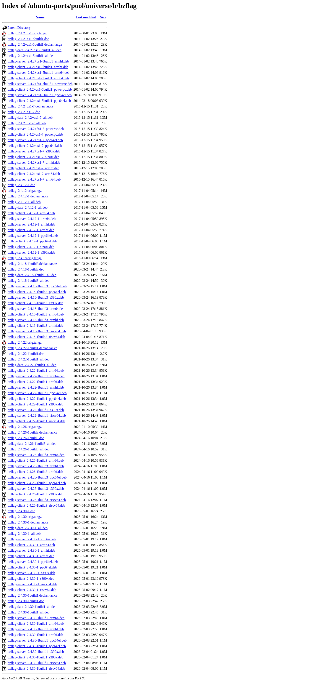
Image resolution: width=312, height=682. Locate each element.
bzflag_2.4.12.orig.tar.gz (25, 190)
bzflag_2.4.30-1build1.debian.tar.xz (32, 595)
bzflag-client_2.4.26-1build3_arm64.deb (36, 460)
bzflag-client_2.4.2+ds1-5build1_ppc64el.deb (39, 100)
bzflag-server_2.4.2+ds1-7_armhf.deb (34, 162)
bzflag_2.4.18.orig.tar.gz (25, 258)
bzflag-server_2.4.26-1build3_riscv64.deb (37, 500)
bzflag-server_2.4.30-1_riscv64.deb (32, 584)
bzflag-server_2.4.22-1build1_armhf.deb (36, 387)
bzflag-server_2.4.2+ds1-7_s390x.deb (34, 151)
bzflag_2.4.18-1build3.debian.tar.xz (32, 264)
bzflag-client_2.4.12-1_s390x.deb (31, 247)
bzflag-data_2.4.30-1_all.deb (27, 528)
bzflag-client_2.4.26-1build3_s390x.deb (35, 494)
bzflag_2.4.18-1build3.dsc (26, 269)
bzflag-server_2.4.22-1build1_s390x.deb (36, 410)
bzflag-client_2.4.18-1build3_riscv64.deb (36, 337)
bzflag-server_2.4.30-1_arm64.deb (32, 539)
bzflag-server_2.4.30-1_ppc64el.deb (33, 562)
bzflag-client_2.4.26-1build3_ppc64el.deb (37, 483)
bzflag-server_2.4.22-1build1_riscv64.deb (37, 415)
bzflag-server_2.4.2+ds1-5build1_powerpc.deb (40, 84)
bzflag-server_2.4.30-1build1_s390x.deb (36, 651)
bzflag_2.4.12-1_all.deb (24, 202)
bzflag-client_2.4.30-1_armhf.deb (31, 556)
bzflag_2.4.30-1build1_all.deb (28, 612)
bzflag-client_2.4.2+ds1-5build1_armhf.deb (38, 67)
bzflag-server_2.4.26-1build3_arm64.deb (36, 455)
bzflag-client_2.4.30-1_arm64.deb (31, 545)
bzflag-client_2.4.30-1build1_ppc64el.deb (37, 646)
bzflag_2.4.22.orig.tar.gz (25, 342)
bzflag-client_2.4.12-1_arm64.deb (31, 213)
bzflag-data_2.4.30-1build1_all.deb (32, 606)
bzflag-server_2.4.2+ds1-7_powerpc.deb (36, 129)
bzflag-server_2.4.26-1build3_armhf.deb (36, 466)
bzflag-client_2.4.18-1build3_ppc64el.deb (37, 292)
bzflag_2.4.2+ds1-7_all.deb (27, 123)
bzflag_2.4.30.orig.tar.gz (25, 517)
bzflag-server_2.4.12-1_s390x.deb (31, 252)
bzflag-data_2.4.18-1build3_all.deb (32, 275)
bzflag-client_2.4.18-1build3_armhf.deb (35, 325)
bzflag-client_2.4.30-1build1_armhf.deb (35, 635)
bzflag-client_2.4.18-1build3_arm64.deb (36, 314)
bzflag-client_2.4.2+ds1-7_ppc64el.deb (35, 145)
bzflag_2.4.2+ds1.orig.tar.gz (27, 33)
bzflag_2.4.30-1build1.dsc (26, 601)
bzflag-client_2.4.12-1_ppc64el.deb (32, 241)
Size (103, 17)
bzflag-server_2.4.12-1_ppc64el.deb (33, 235)
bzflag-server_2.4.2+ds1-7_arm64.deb (34, 179)
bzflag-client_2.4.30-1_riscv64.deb (32, 590)
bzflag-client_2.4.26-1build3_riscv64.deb (36, 505)
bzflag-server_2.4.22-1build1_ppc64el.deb (37, 393)
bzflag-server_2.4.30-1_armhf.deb (31, 550)
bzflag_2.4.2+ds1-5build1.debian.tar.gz (35, 44)
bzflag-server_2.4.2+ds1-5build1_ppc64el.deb (40, 95)
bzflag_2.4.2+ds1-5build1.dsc (28, 39)
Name (40, 17)
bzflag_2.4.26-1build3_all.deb (28, 449)
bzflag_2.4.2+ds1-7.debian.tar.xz (30, 106)
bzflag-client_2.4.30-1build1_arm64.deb (36, 623)
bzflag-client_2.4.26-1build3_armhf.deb (35, 472)
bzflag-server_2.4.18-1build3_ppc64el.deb (37, 286)
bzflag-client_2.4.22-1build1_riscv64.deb (36, 421)
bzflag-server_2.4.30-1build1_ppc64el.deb (37, 640)
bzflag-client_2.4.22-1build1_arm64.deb (36, 370)
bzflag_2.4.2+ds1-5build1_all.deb (31, 56)
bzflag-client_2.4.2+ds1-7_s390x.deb (33, 157)
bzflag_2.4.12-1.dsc (21, 185)
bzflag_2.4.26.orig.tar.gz (25, 427)
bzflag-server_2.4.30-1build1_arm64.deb (36, 618)
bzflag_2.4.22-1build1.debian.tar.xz (32, 348)
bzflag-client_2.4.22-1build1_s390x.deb (35, 404)
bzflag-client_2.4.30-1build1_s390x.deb (35, 657)
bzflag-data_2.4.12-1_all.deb (27, 207)
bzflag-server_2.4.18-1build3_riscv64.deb (37, 331)
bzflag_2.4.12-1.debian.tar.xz (28, 196)
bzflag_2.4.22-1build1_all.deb (28, 359)
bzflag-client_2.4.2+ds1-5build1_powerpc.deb (40, 89)
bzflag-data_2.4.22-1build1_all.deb (32, 365)
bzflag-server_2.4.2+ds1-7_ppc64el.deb (35, 140)
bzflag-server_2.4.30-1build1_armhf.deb (36, 629)
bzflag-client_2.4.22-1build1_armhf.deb (35, 382)
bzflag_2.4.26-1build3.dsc (26, 438)
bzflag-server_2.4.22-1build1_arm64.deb (36, 376)
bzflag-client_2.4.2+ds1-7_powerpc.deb (35, 134)
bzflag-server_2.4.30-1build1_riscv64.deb (37, 663)
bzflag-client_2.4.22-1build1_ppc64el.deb (37, 398)
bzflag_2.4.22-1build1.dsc (26, 353)
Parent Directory (19, 27)
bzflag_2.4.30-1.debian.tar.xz (28, 522)
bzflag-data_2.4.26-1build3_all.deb (32, 443)
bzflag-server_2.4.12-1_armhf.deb (31, 224)
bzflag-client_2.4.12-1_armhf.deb (31, 230)
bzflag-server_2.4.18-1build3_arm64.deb (36, 309)
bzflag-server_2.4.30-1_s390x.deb (31, 573)
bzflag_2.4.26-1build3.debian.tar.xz (32, 432)
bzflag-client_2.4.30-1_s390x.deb (31, 578)
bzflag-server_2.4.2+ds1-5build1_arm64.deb (39, 72)
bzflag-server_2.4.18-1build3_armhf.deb (36, 320)
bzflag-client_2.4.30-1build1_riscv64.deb (36, 668)
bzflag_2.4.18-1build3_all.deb (28, 280)
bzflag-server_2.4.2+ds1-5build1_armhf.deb (38, 61)
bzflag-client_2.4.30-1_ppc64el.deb (32, 567)
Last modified (86, 17)
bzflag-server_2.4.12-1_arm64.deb (32, 219)
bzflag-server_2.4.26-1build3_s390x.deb (36, 488)
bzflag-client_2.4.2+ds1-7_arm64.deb (34, 174)
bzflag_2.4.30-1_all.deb (24, 533)
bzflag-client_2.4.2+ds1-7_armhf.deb (33, 168)
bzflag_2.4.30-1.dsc (21, 511)
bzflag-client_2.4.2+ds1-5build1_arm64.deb (38, 78)
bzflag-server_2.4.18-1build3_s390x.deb (36, 297)
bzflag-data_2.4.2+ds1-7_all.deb (30, 117)
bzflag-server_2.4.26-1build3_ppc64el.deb (37, 477)
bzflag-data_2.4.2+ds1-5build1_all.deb (35, 50)
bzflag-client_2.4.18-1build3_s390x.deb (35, 303)
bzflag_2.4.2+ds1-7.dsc (24, 112)
